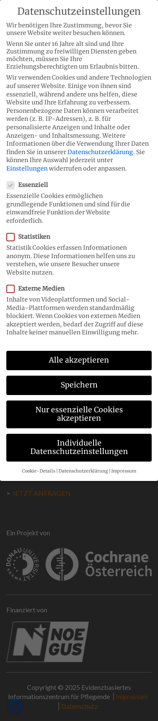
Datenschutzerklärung (100, 144)
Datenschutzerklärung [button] (83, 463)
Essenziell (30, 177)
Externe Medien (38, 280)
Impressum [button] (123, 463)
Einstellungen (27, 160)
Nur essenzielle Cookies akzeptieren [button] (79, 406)
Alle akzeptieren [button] (79, 352)
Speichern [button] (79, 377)
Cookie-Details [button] (38, 463)
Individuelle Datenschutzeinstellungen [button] (79, 439)
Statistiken (31, 228)
